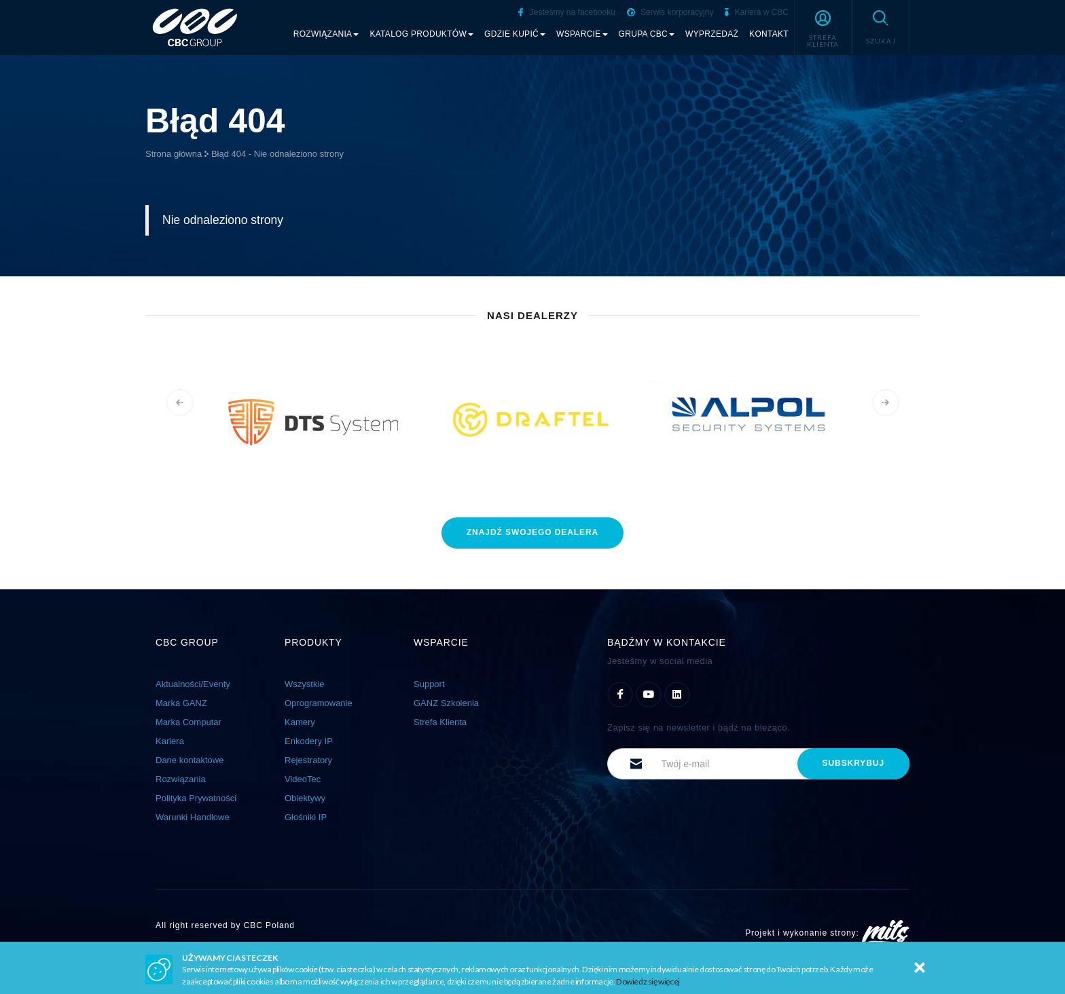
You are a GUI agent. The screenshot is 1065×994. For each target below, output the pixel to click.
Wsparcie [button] (582, 34)
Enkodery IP (309, 741)
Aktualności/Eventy (193, 684)
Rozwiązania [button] (326, 34)
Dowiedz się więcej (648, 981)
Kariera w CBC (757, 12)
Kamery (300, 722)
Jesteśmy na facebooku (566, 12)
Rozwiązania (181, 779)
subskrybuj (853, 763)
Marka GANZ (181, 703)
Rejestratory (308, 760)
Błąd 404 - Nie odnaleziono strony (277, 154)
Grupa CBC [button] (647, 34)
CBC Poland (269, 925)
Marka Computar (188, 722)
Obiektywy (305, 798)
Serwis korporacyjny (670, 12)
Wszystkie (305, 684)
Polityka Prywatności (196, 798)
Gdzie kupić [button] (514, 34)
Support (429, 684)
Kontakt (769, 34)
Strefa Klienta (440, 722)
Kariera (170, 741)
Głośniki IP (306, 817)
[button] (823, 27)
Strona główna (173, 154)
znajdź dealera (532, 532)
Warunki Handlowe (193, 817)
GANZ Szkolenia (446, 703)
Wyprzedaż (711, 34)
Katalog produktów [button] (421, 34)
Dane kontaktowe (189, 760)
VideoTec (303, 779)
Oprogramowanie (319, 703)
